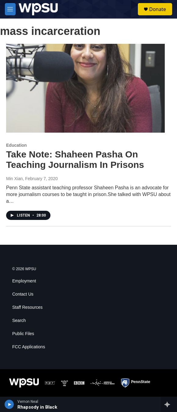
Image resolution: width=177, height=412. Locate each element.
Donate (157, 9)
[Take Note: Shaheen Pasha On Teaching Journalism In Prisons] (85, 88)
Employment (24, 281)
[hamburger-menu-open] (10, 9)
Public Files (23, 333)
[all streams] (169, 404)
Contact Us (22, 294)
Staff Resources (27, 307)
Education (16, 145)
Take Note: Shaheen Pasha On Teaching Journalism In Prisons (75, 159)
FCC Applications (28, 347)
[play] (9, 404)
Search (19, 320)
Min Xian (14, 178)
